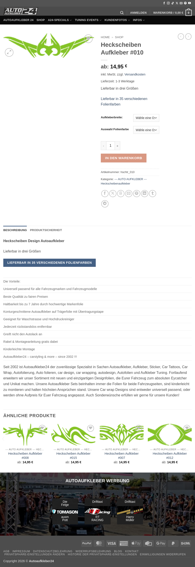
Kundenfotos (117, 20)
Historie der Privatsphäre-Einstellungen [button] (102, 554)
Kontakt (132, 551)
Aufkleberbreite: (112, 117)
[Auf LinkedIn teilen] (144, 193)
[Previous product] (188, 36)
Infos (139, 20)
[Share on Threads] (120, 193)
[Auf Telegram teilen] (105, 203)
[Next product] (181, 36)
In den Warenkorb (123, 158)
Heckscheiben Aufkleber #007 (122, 456)
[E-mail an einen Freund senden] (128, 193)
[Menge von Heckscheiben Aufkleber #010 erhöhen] (117, 145)
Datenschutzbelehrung (53, 551)
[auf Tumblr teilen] (152, 193)
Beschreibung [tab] (15, 230)
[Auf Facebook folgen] (164, 3)
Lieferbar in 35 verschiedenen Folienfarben (49, 262)
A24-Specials (60, 20)
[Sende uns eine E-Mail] (181, 3)
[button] (138, 12)
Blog (118, 551)
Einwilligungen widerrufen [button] (163, 554)
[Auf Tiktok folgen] (172, 3)
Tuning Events (88, 20)
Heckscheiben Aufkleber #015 (73, 456)
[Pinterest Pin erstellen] (136, 193)
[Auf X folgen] (177, 3)
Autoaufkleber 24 (18, 20)
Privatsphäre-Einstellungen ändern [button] (34, 554)
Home (105, 37)
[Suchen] (122, 13)
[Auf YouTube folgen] (189, 3)
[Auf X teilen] (112, 193)
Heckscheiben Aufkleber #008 (25, 456)
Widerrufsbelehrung (93, 551)
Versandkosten (134, 74)
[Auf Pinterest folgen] (185, 3)
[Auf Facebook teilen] (105, 193)
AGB (6, 551)
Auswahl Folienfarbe (115, 129)
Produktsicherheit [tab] (46, 230)
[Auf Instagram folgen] (168, 3)
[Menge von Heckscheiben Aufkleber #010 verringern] (103, 145)
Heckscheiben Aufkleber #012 (170, 456)
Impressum (21, 551)
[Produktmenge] (110, 145)
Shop (41, 20)
